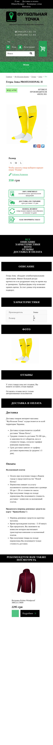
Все (27, 239)
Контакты (26, 7)
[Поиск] (20, 53)
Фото (28, 247)
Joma (35, 312)
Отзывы (28, 249)
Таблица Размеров (20, 175)
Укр (8, 42)
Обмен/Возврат (17, 4)
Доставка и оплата (30, 1)
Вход (11, 47)
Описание (27, 242)
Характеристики (27, 244)
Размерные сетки (34, 4)
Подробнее (27, 613)
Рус (13, 42)
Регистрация (26, 47)
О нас (17, 1)
